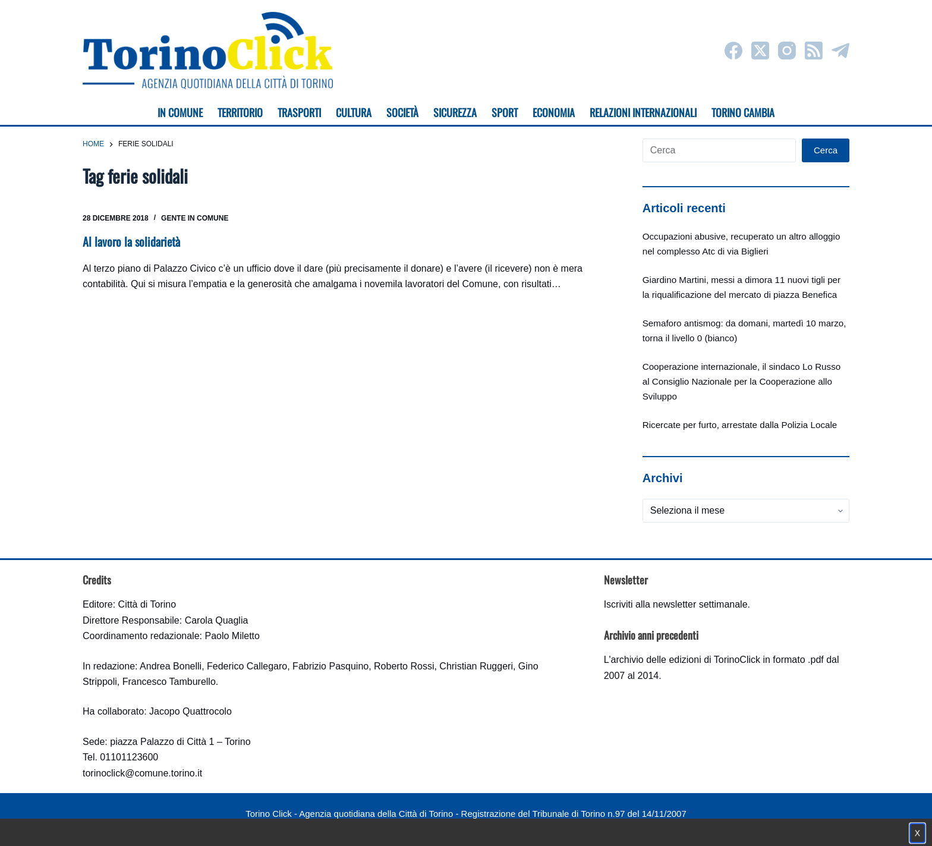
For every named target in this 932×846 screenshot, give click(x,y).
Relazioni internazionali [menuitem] (643, 112)
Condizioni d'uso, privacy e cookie (422, 825)
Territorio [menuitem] (240, 112)
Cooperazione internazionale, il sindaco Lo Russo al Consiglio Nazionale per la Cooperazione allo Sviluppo (742, 381)
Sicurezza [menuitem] (455, 112)
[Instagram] (787, 50)
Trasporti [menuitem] (299, 112)
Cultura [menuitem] (353, 112)
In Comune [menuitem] (180, 112)
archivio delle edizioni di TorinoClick (685, 660)
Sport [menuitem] (505, 112)
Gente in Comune (194, 218)
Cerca (825, 150)
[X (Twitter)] (760, 50)
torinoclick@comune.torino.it (142, 773)
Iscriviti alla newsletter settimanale (676, 604)
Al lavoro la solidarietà (131, 241)
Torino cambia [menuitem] (742, 112)
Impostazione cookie (536, 825)
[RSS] (814, 50)
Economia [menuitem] (554, 112)
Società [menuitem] (402, 112)
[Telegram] (840, 50)
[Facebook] (733, 50)
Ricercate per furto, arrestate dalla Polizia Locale (740, 425)
